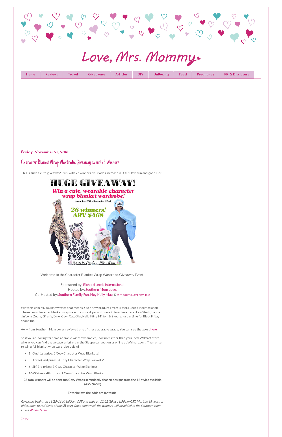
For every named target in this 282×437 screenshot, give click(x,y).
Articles (121, 74)
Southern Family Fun (73, 294)
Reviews (51, 74)
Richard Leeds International (103, 284)
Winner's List (38, 410)
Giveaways (96, 74)
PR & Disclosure (236, 74)
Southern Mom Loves (101, 289)
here (153, 329)
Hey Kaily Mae (101, 294)
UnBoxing (161, 74)
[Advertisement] (104, 115)
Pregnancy (205, 74)
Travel (73, 74)
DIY (140, 74)
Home (30, 74)
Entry (24, 418)
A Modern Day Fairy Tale (133, 294)
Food (183, 74)
